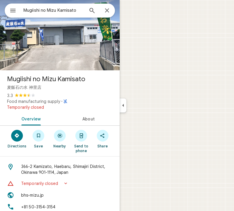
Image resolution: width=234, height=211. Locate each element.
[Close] (107, 11)
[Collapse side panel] (123, 105)
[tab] (30, 118)
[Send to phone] (81, 141)
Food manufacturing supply (33, 101)
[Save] (38, 139)
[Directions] (17, 139)
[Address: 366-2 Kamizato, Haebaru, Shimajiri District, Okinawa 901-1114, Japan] (60, 169)
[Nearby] (60, 139)
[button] (60, 183)
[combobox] (53, 10)
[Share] (102, 139)
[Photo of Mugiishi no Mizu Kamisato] (60, 35)
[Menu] (13, 11)
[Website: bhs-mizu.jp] (60, 195)
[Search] (92, 11)
